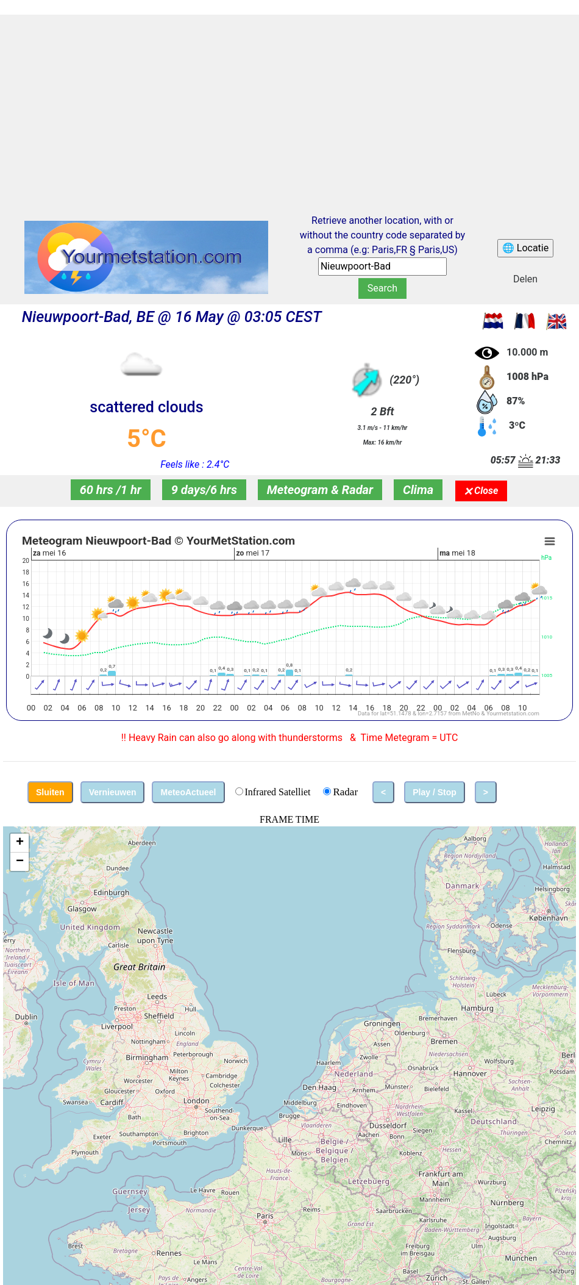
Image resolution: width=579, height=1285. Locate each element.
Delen (525, 279)
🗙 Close (481, 490)
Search (382, 288)
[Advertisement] (289, 103)
